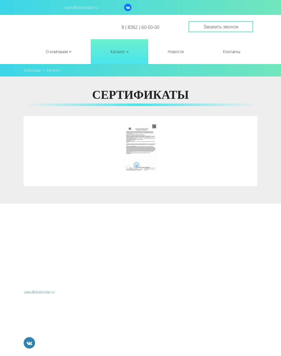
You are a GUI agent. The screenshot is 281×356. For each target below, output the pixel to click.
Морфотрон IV (206, 255)
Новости (176, 51)
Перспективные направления (220, 287)
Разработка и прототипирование (224, 277)
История (156, 234)
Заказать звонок (220, 27)
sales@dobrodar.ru (39, 292)
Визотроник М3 (207, 245)
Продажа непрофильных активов (224, 309)
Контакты (231, 51)
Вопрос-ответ (161, 255)
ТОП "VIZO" (203, 234)
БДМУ (198, 266)
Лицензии (157, 245)
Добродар (32, 70)
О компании (58, 51)
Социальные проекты (213, 298)
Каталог (119, 51)
